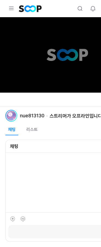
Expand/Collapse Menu (11, 8)
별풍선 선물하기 (12, 219)
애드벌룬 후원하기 (23, 219)
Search (80, 8)
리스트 (32, 129)
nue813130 (32, 115)
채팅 (12, 129)
